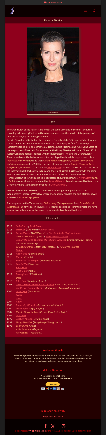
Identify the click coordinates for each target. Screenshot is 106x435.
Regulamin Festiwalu (53, 416)
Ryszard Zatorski (56, 181)
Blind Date (21, 281)
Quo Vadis (21, 315)
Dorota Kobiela (56, 233)
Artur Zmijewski (58, 184)
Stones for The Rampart (27, 260)
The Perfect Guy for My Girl (29, 287)
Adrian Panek (47, 229)
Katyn (19, 301)
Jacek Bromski (37, 226)
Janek (19, 298)
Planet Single (22, 253)
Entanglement (23, 274)
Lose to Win (22, 263)
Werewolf (21, 229)
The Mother (22, 270)
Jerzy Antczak (54, 167)
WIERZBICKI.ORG (37, 431)
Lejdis (19, 294)
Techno (19, 250)
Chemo (19, 256)
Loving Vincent (23, 233)
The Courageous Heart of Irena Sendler (35, 284)
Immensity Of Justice (26, 305)
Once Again (21, 291)
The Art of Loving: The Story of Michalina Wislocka (41, 239)
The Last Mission (24, 318)
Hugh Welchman (73, 233)
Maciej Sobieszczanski (57, 236)
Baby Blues (21, 267)
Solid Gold (21, 226)
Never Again (85, 177)
